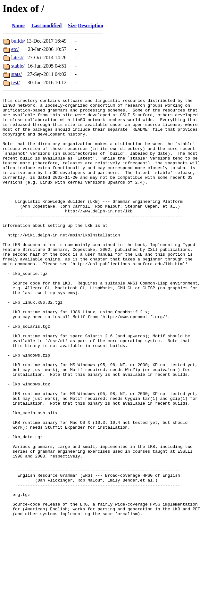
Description (90, 25)
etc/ (15, 49)
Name (18, 25)
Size (72, 25)
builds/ (18, 41)
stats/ (16, 74)
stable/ (18, 66)
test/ (15, 82)
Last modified (46, 25)
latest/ (17, 57)
